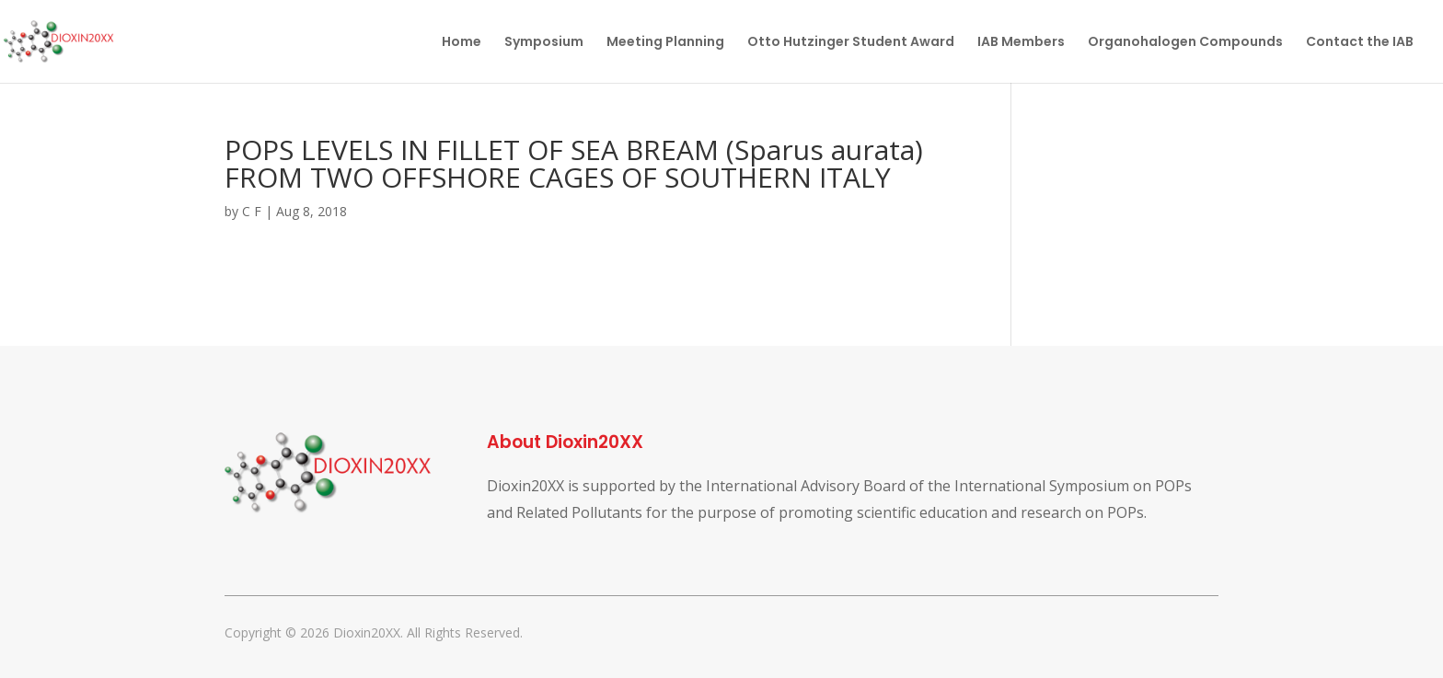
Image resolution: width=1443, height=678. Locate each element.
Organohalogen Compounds (1185, 43)
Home (461, 43)
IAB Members (1021, 43)
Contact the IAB (1360, 43)
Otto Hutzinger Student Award (850, 43)
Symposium (543, 43)
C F (251, 211)
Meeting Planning (665, 43)
